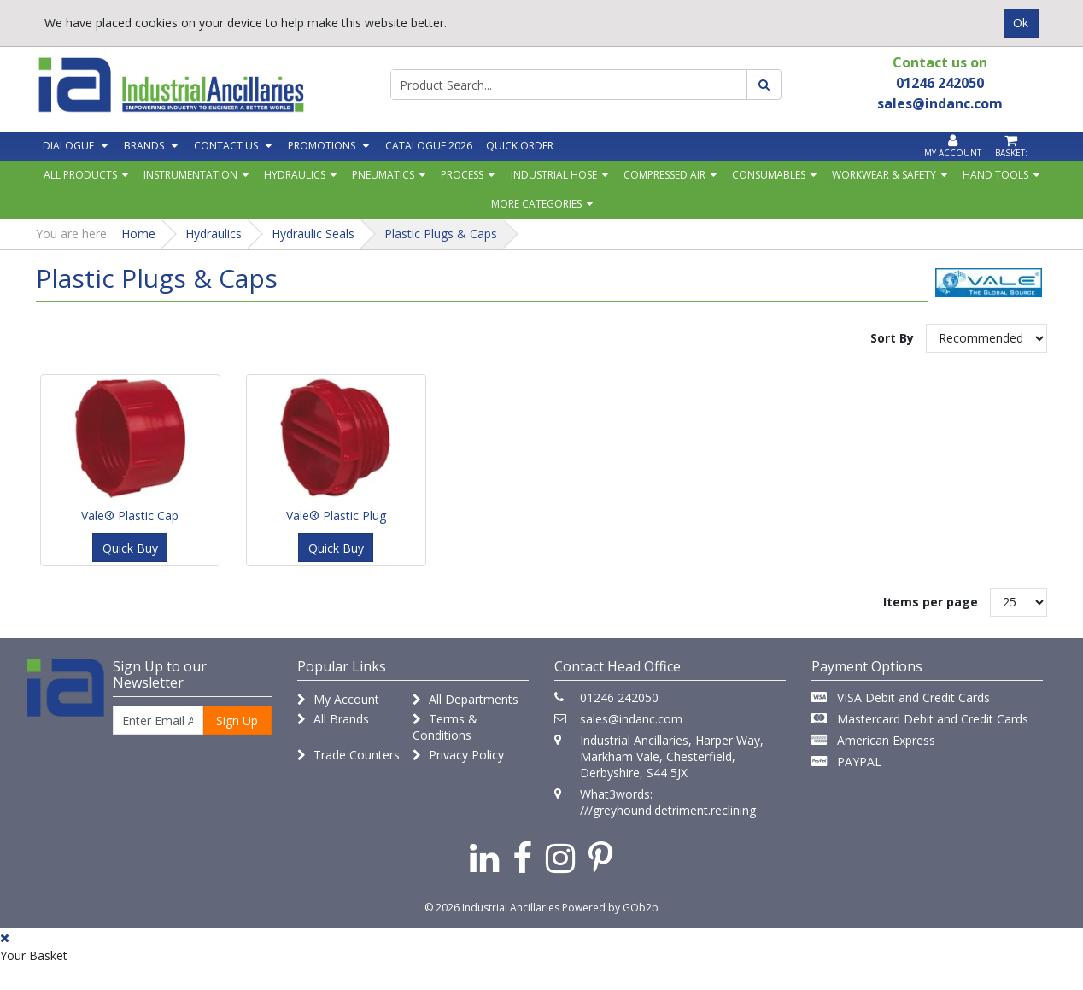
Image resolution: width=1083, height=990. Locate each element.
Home (138, 234)
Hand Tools (995, 174)
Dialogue (68, 145)
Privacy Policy (458, 755)
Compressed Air (664, 174)
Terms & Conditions (445, 727)
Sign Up (237, 720)
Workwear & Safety (884, 174)
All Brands (333, 719)
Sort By (892, 338)
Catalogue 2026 (428, 145)
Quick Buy (130, 548)
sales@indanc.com (631, 719)
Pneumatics (383, 174)
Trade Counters (348, 755)
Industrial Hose (554, 174)
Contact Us (226, 145)
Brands (144, 145)
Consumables (768, 174)
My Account (338, 699)
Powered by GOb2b (610, 907)
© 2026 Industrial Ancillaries (491, 907)
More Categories (536, 203)
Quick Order (519, 145)
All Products (80, 174)
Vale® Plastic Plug (336, 515)
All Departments (465, 699)
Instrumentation (190, 174)
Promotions (321, 145)
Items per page (930, 602)
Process (462, 174)
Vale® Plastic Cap (130, 515)
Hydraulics (294, 174)
